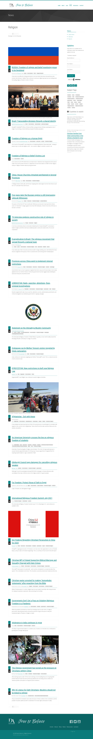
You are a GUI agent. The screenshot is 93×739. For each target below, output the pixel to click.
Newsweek (26, 606)
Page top (72, 731)
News (70, 5)
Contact (82, 5)
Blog (67, 5)
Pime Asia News (22, 353)
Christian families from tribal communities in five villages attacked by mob (75, 136)
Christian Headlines (15, 566)
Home (59, 5)
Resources (75, 5)
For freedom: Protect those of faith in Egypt (29, 482)
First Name (70, 63)
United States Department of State (18, 330)
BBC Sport (19, 245)
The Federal (23, 695)
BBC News (13, 468)
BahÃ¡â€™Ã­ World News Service (17, 124)
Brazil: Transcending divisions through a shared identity (34, 121)
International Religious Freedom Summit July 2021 (32, 498)
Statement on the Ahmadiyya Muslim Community (31, 328)
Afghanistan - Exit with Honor (23, 416)
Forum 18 (19, 73)
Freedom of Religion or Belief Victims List (28, 155)
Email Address (71, 58)
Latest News (71, 34)
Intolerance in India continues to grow (27, 622)
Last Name (70, 69)
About (63, 5)
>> (17, 34)
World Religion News (23, 141)
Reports (70, 39)
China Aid (19, 266)
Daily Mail (25, 586)
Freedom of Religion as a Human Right (27, 138)
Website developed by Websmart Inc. (21, 735)
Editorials (70, 36)
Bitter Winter (18, 180)
